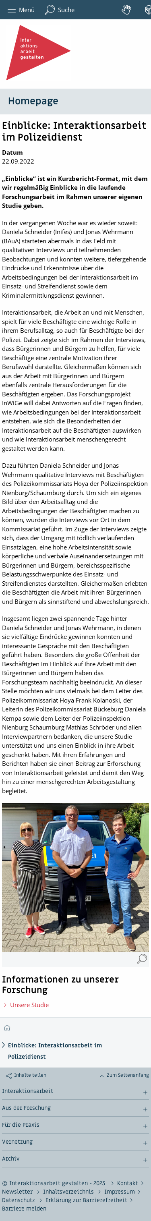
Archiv (10, 1159)
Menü (21, 10)
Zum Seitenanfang (128, 1075)
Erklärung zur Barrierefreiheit (86, 1200)
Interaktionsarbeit (27, 1091)
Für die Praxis (20, 1125)
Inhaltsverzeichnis (69, 1192)
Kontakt (127, 1183)
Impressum (119, 1192)
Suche (59, 10)
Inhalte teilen (30, 1075)
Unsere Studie (29, 1005)
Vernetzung (17, 1142)
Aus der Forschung (26, 1108)
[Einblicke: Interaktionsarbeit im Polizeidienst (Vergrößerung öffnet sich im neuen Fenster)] (142, 959)
